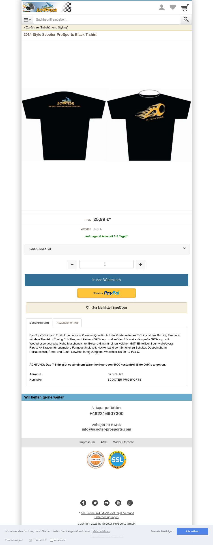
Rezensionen (67, 322)
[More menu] (162, 7)
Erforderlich (39, 540)
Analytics (59, 540)
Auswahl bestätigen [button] (162, 531)
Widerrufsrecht (123, 442)
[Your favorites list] (173, 7)
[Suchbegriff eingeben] (107, 19)
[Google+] (130, 503)
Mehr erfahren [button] (101, 531)
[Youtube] (118, 503)
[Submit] (186, 19)
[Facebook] (83, 503)
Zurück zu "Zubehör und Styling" (47, 27)
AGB (104, 442)
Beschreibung (39, 322)
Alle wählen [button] (192, 531)
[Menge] (106, 264)
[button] (106, 293)
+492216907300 (106, 413)
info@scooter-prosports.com (106, 429)
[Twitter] (95, 503)
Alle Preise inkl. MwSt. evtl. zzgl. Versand (107, 513)
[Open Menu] (27, 19)
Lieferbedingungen (107, 517)
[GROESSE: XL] (106, 249)
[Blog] (106, 503)
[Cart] (185, 7)
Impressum (87, 442)
